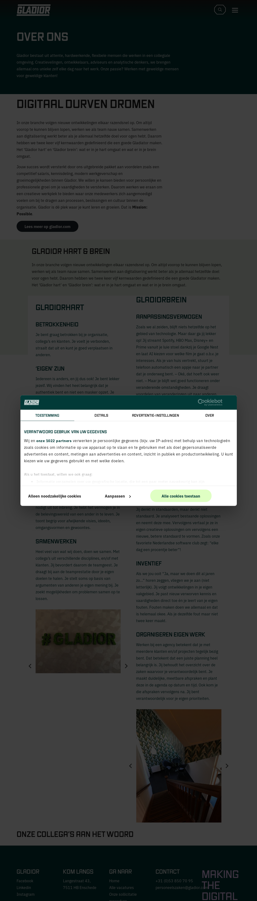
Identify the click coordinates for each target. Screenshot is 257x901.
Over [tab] (209, 415)
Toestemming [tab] (47, 415)
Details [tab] (101, 415)
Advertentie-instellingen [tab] (155, 415)
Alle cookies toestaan (181, 496)
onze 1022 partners (54, 440)
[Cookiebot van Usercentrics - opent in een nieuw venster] (201, 402)
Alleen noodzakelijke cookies (54, 496)
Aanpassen (118, 496)
